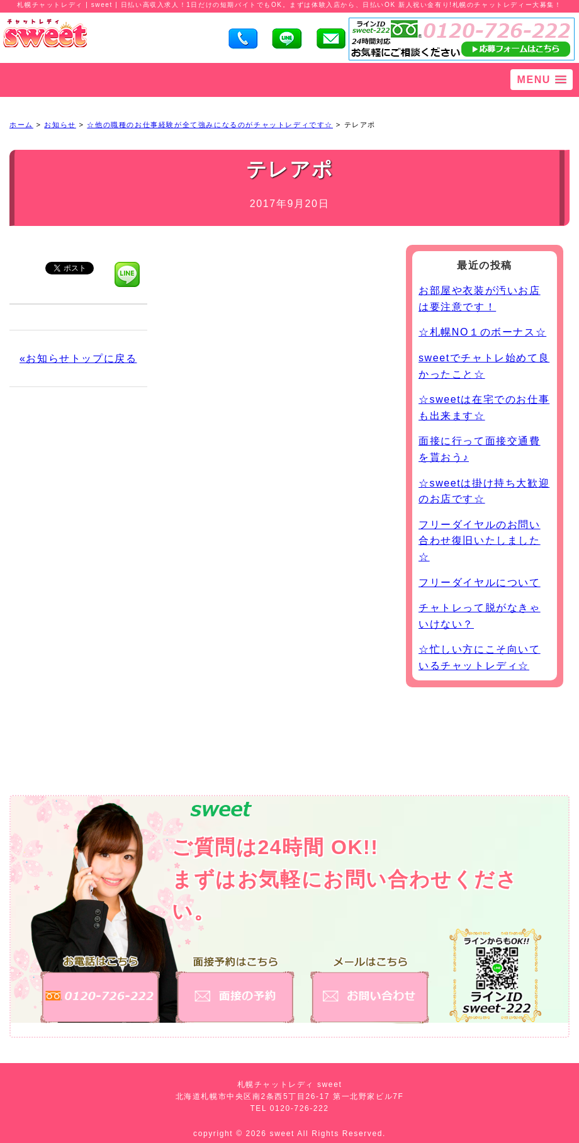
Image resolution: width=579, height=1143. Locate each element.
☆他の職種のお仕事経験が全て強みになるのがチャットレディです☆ (210, 124)
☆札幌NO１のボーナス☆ (482, 332)
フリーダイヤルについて (480, 582)
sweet (284, 1133)
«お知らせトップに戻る (78, 358)
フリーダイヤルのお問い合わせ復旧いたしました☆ (480, 540)
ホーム (21, 124)
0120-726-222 (299, 1108)
